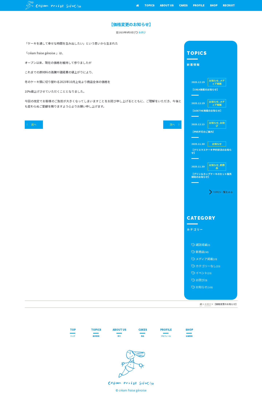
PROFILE (199, 5)
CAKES (183, 5)
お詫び (142, 32)
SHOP (213, 5)
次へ (172, 124)
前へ (33, 124)
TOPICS (149, 5)
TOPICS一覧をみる (221, 192)
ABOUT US (167, 5)
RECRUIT (229, 5)
